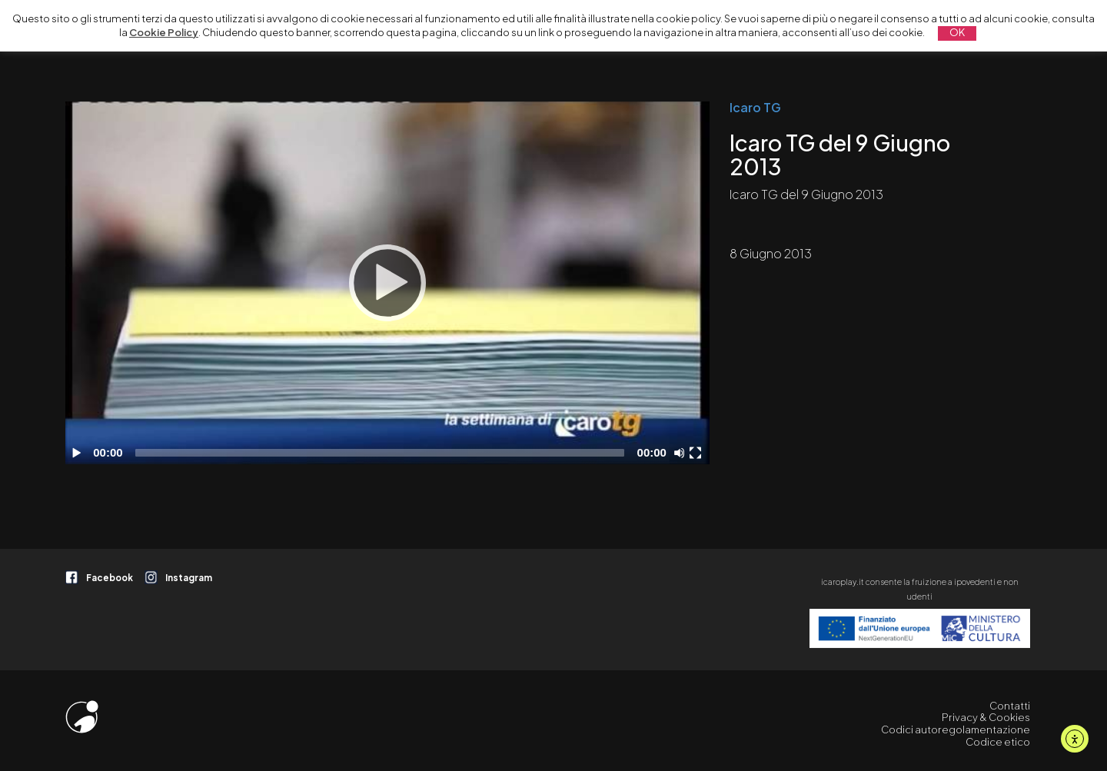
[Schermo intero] (697, 452)
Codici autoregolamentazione (955, 729)
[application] (387, 282)
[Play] (387, 282)
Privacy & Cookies (986, 717)
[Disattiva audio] (682, 452)
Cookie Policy (163, 32)
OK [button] (957, 32)
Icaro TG (755, 107)
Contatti (1009, 706)
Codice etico (998, 742)
